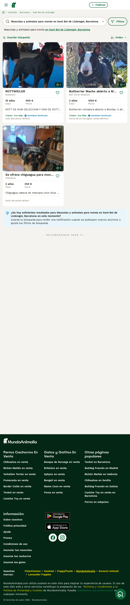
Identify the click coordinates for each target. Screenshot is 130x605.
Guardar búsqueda (16, 37)
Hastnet (49, 571)
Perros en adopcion (97, 502)
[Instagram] (62, 538)
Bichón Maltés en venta (18, 468)
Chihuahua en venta (15, 462)
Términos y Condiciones (97, 586)
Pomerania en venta (15, 480)
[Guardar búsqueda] (120, 594)
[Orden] (119, 37)
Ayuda (7, 531)
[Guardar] (57, 92)
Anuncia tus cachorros (17, 556)
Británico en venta (55, 468)
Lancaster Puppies (39, 574)
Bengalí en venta (54, 480)
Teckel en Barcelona (97, 462)
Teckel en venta (13, 492)
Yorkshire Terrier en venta (19, 474)
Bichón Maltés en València (101, 474)
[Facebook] (53, 538)
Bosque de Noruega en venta (62, 462)
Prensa (7, 537)
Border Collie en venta (17, 486)
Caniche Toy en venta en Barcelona (100, 494)
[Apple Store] (57, 527)
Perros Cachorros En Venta (20, 454)
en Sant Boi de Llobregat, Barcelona (67, 29)
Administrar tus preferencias (95, 590)
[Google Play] (57, 516)
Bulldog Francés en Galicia (101, 486)
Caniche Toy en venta (16, 498)
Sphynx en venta (54, 474)
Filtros (117, 21)
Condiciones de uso (15, 544)
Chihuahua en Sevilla (98, 480)
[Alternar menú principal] (6, 5)
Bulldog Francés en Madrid (101, 468)
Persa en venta (53, 492)
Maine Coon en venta (57, 486)
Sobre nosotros (12, 519)
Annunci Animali (109, 571)
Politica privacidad (14, 525)
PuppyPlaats (65, 571)
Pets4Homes (33, 571)
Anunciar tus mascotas (17, 550)
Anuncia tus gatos (14, 562)
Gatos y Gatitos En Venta (60, 454)
